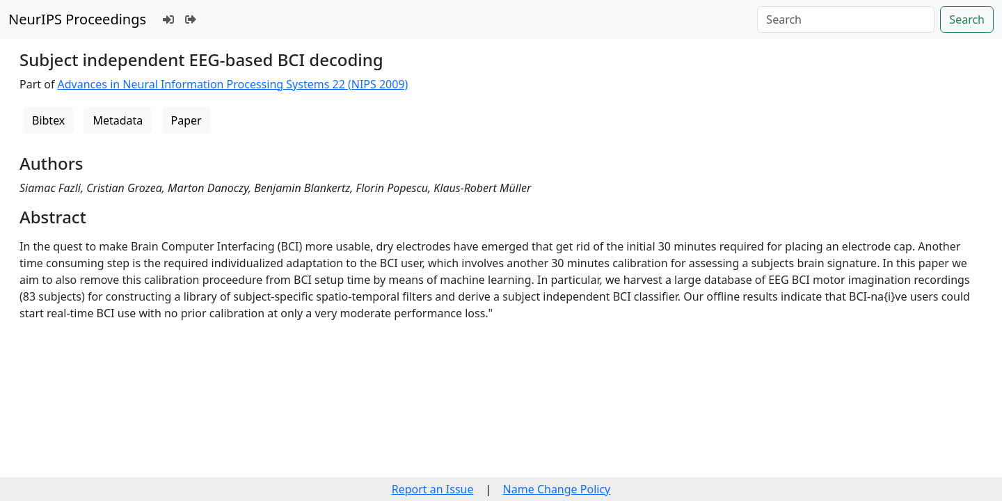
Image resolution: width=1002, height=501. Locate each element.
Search (967, 19)
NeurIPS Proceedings (77, 19)
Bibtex (48, 120)
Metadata (118, 120)
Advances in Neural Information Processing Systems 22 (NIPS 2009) (233, 84)
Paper (186, 120)
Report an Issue (433, 489)
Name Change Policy (557, 489)
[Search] (846, 19)
